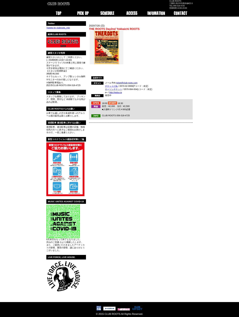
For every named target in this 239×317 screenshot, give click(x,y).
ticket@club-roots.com (126, 83)
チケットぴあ (111, 86)
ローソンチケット (113, 89)
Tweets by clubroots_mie (58, 28)
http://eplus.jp (115, 92)
